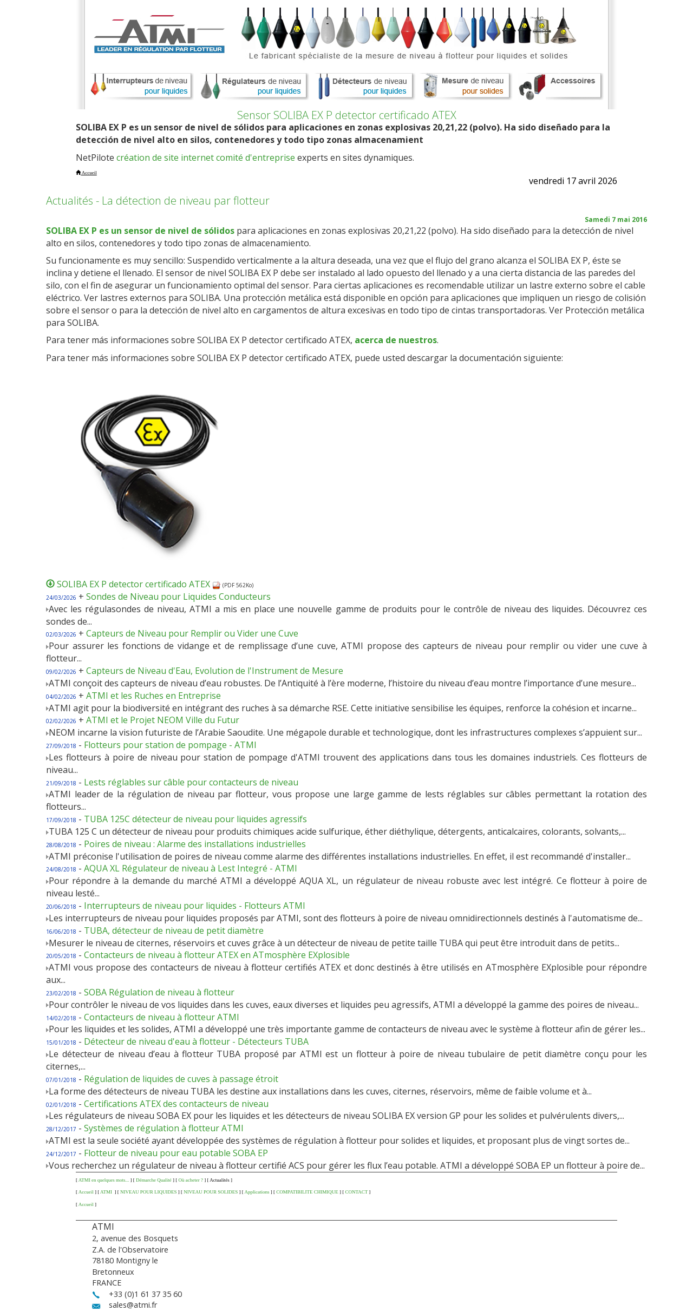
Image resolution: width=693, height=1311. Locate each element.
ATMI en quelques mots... (104, 1180)
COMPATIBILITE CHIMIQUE (307, 1192)
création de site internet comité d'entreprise (205, 157)
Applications (257, 1192)
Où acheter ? (190, 1180)
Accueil (86, 1192)
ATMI (106, 1192)
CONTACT (356, 1192)
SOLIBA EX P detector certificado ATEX (139, 584)
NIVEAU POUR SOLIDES (211, 1192)
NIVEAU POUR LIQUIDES (148, 1192)
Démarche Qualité (154, 1180)
